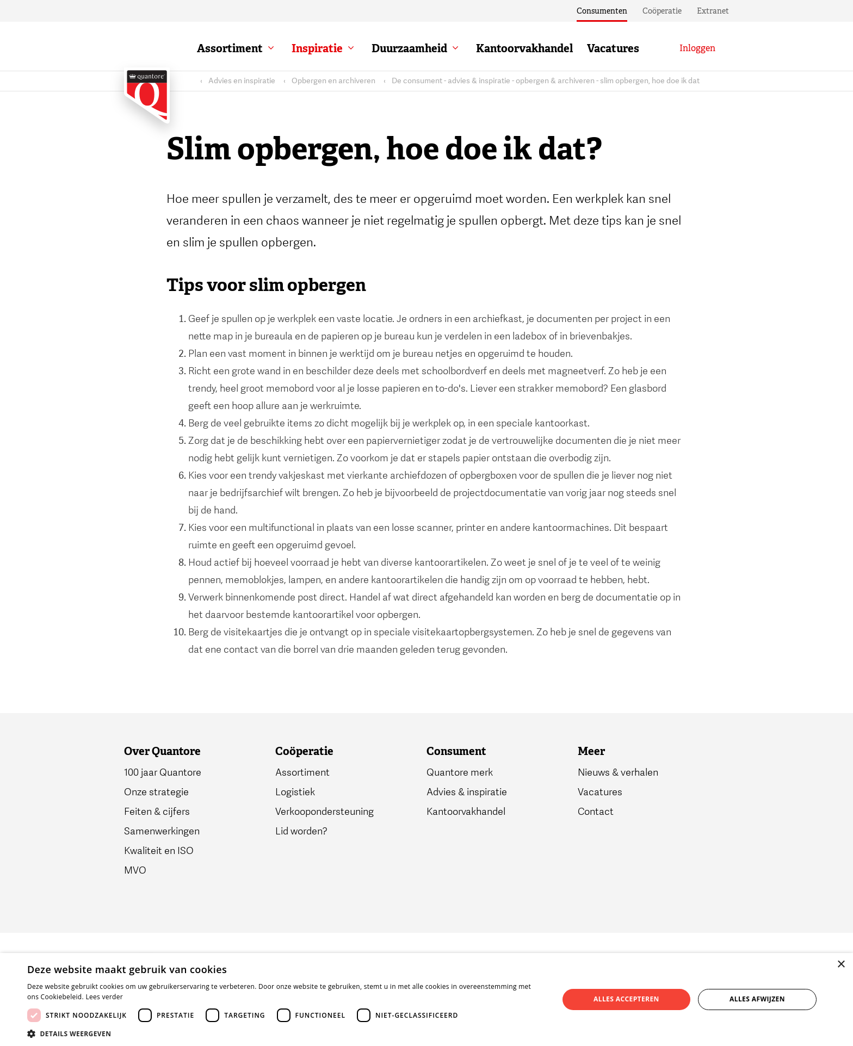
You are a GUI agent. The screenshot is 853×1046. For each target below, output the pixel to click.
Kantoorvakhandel (524, 48)
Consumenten (602, 11)
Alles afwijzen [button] (757, 999)
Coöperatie (662, 11)
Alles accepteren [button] (626, 999)
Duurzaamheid (409, 48)
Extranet (713, 11)
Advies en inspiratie (241, 81)
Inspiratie (317, 48)
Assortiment (230, 48)
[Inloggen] (697, 48)
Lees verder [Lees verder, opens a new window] (104, 996)
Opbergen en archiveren (333, 81)
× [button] (841, 965)
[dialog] (426, 999)
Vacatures (613, 48)
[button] (285, 1033)
